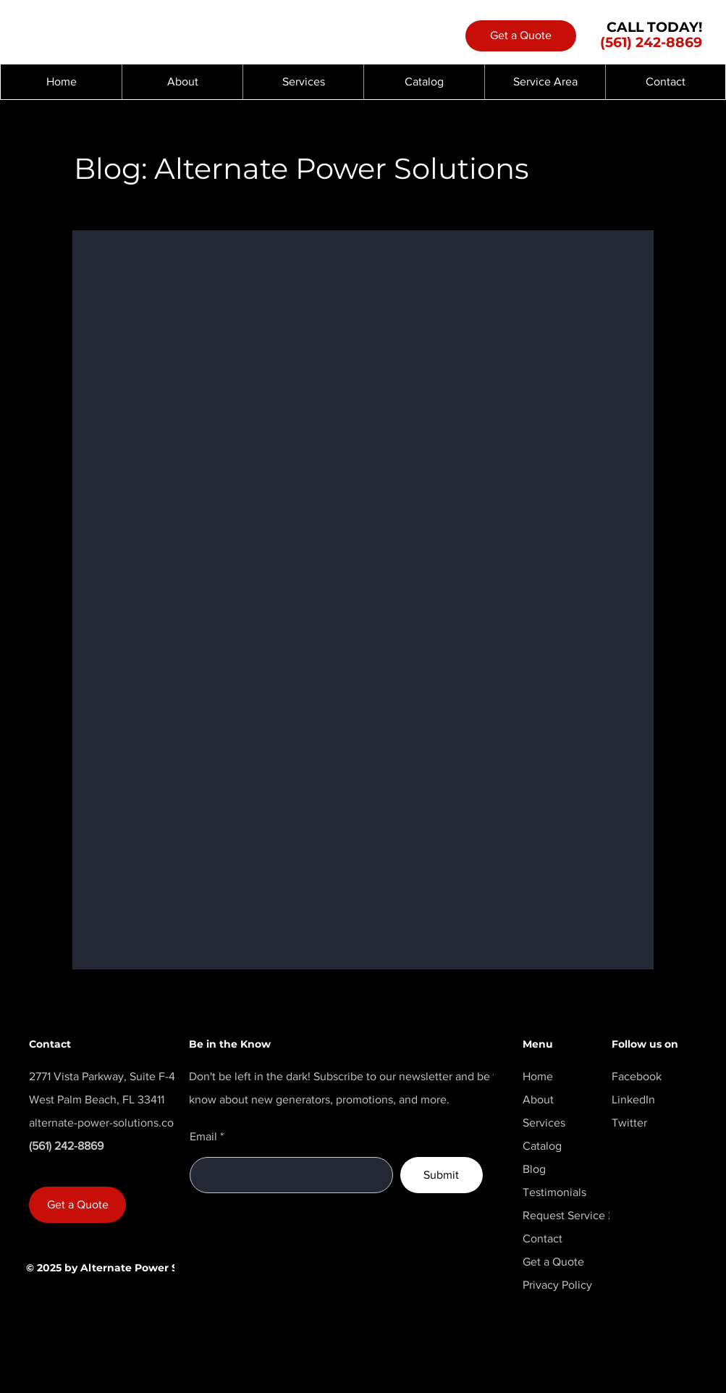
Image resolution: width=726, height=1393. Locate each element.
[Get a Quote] (520, 35)
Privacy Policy (557, 1285)
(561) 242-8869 (651, 42)
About (538, 1099)
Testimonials (554, 1192)
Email (203, 1136)
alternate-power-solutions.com (106, 1122)
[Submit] (441, 1175)
